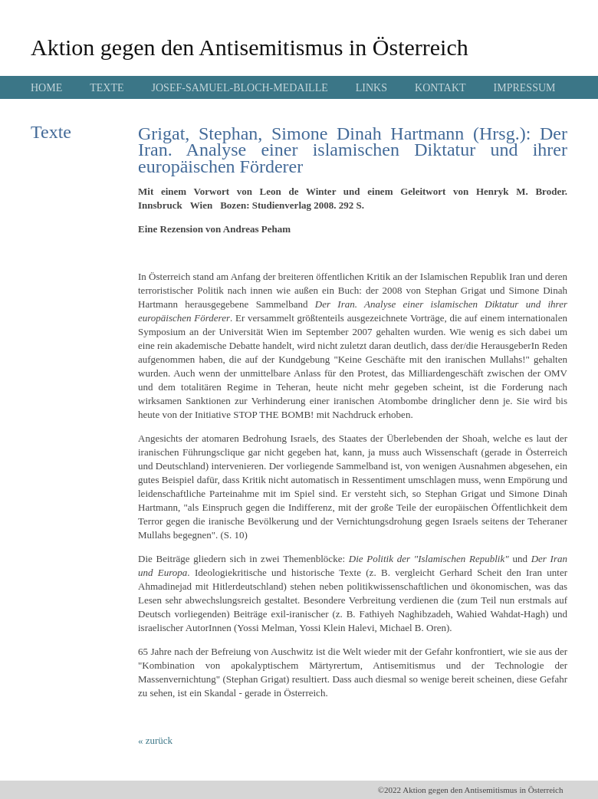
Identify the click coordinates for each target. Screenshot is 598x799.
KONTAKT (440, 88)
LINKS (371, 88)
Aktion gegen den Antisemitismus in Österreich (249, 47)
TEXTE (106, 88)
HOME (46, 88)
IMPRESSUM (525, 88)
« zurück (155, 740)
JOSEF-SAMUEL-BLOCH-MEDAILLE (240, 88)
